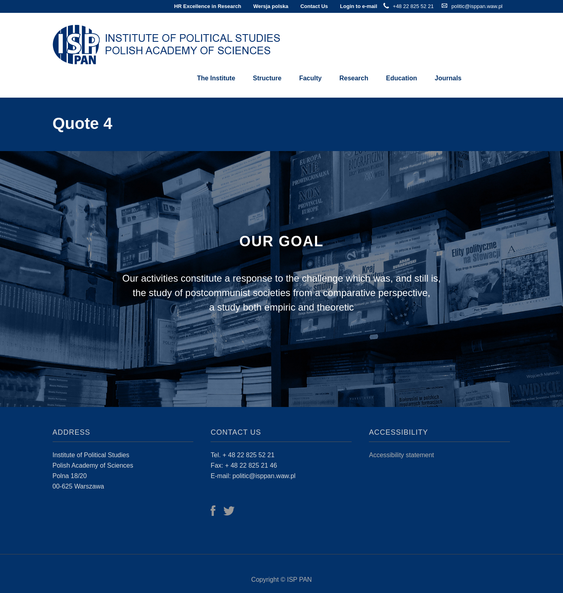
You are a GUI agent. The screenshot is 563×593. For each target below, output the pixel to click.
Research (353, 78)
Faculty (310, 78)
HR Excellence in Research (207, 6)
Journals (448, 78)
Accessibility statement (401, 455)
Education (401, 78)
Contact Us (314, 6)
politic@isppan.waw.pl (476, 6)
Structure (267, 78)
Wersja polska (270, 6)
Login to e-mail (358, 6)
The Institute (216, 78)
